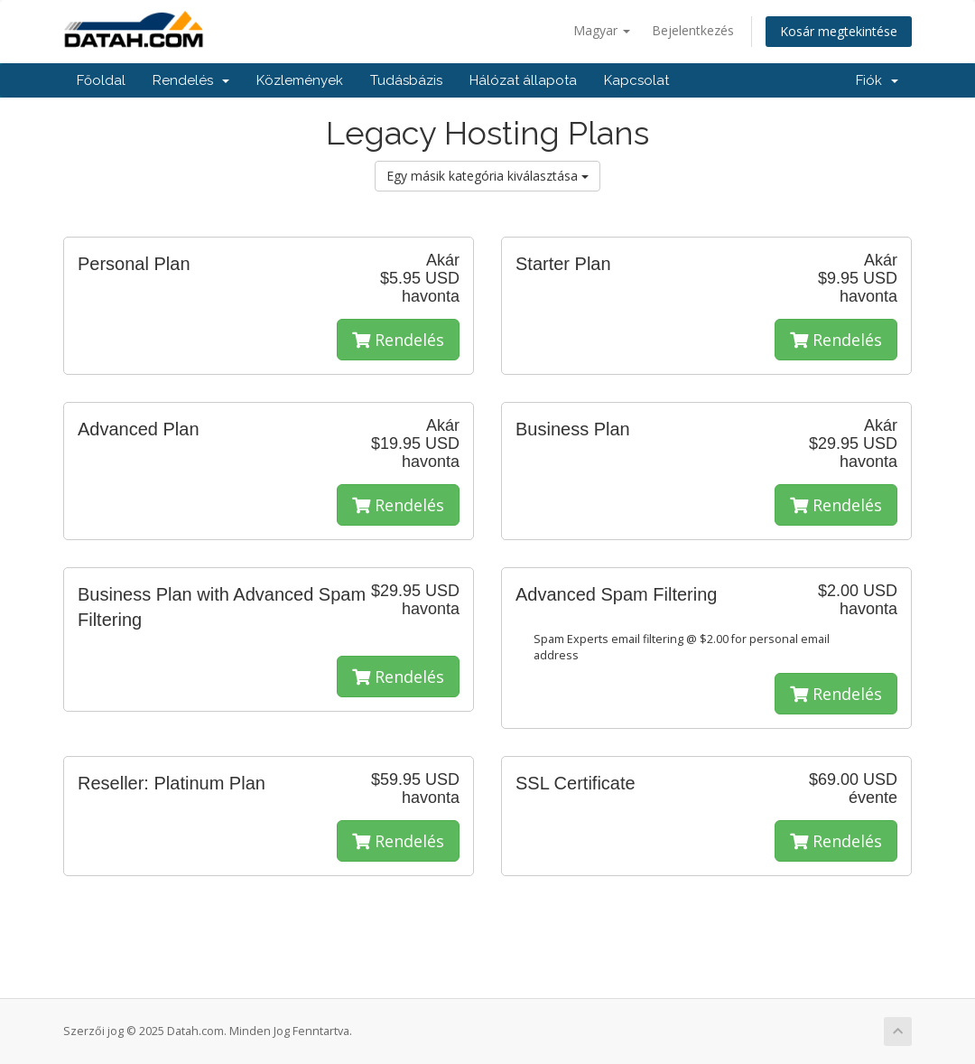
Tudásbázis (406, 80)
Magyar (601, 30)
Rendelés (191, 80)
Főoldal (101, 80)
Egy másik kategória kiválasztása (487, 175)
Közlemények (299, 80)
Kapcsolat (636, 80)
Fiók (877, 80)
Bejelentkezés (693, 30)
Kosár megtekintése (838, 31)
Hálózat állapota (523, 80)
